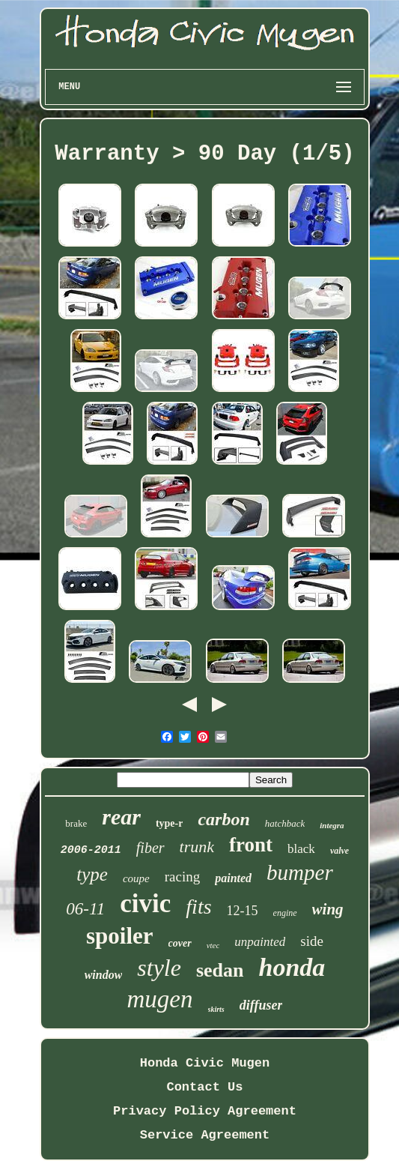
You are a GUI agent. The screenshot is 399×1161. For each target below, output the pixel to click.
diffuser (261, 1005)
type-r (169, 823)
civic (145, 903)
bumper (299, 872)
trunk (197, 846)
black (301, 849)
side (311, 941)
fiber (150, 847)
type (92, 874)
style (159, 967)
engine (285, 913)
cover (180, 943)
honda (292, 967)
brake (76, 823)
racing (182, 876)
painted (233, 878)
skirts (216, 1009)
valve (339, 850)
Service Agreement (204, 1135)
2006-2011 (91, 850)
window (104, 974)
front (250, 844)
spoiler (119, 936)
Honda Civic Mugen (204, 1063)
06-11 (85, 908)
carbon (223, 819)
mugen (160, 999)
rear (121, 816)
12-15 (242, 910)
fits (198, 906)
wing (328, 909)
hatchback (285, 823)
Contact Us (204, 1087)
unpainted (259, 942)
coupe (136, 878)
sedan (220, 970)
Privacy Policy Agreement (204, 1111)
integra (332, 825)
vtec (213, 945)
